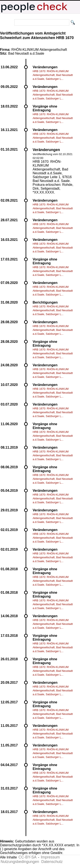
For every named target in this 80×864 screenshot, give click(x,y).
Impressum (50, 857)
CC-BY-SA (27, 857)
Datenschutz (52, 862)
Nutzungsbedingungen (20, 862)
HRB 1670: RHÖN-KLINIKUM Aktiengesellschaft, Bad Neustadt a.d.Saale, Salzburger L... (53, 75)
